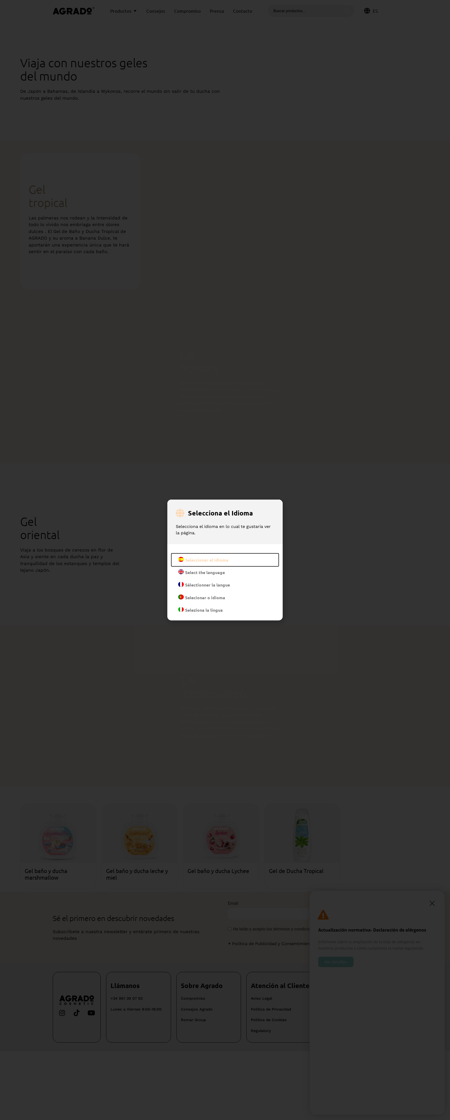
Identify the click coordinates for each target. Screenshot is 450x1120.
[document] (225, 560)
